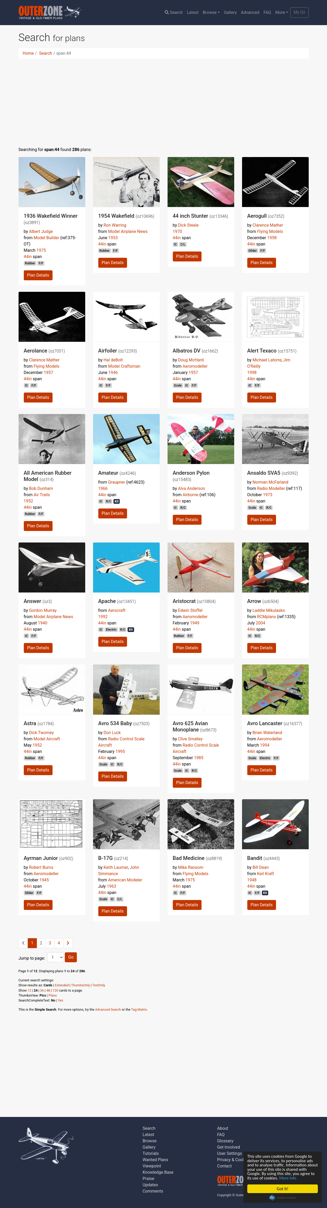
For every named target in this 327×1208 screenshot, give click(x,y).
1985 (198, 757)
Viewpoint (152, 1166)
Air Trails (41, 494)
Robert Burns (41, 867)
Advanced (250, 12)
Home (28, 53)
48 (48, 990)
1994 (264, 745)
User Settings (229, 1153)
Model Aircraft (46, 738)
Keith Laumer (116, 867)
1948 (252, 879)
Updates (150, 1184)
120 (55, 990)
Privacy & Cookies (233, 1159)
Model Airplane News (127, 231)
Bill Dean (261, 867)
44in (28, 256)
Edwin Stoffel (190, 610)
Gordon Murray (43, 610)
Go (70, 957)
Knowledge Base (158, 1172)
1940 (42, 622)
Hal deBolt (113, 359)
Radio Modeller (271, 488)
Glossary (225, 1140)
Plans (53, 995)
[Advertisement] (164, 99)
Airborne (190, 494)
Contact (224, 1166)
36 (42, 990)
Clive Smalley (190, 738)
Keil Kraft (265, 873)
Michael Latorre (267, 359)
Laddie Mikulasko (269, 610)
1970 (177, 231)
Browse (210, 12)
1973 (267, 494)
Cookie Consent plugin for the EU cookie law (282, 1198)
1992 (103, 616)
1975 (41, 250)
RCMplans (266, 616)
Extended (62, 985)
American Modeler (125, 879)
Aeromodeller (195, 366)
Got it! (282, 1189)
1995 (120, 751)
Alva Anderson (191, 488)
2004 (260, 622)
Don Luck (112, 732)
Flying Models (270, 231)
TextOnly (98, 985)
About (222, 1128)
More (280, 12)
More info (305, 1178)
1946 (113, 372)
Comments (153, 1191)
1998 (252, 372)
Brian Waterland (267, 732)
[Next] (68, 943)
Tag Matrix (139, 1009)
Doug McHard (191, 359)
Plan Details (38, 275)
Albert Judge (41, 231)
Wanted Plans (155, 1159)
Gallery (230, 12)
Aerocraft (116, 610)
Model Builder (46, 237)
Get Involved (228, 1147)
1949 (194, 622)
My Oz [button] (299, 12)
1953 (113, 237)
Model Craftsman (124, 366)
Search (174, 12)
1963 (111, 886)
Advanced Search (108, 1009)
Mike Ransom (190, 867)
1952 (28, 501)
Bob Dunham (41, 488)
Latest (193, 12)
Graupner (116, 482)
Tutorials (151, 1153)
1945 (44, 879)
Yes (60, 1000)
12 (29, 990)
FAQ (267, 12)
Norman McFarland (270, 482)
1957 (48, 372)
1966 (103, 488)
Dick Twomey (41, 732)
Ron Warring (115, 225)
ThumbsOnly (80, 985)
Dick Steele (188, 225)
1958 (272, 237)
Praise (148, 1178)
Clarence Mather (268, 225)
